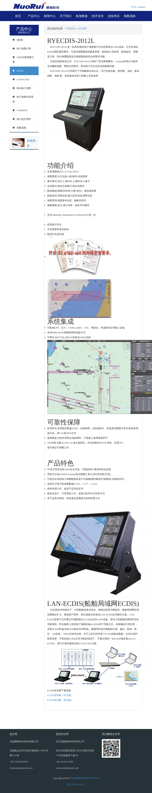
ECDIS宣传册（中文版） (60, 695)
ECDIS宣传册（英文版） (60, 700)
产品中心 (34, 16)
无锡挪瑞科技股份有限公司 (85, 778)
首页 (18, 16)
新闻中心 (50, 16)
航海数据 (82, 16)
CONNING (22, 110)
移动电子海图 (24, 88)
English (141, 7)
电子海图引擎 (24, 48)
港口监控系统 (24, 119)
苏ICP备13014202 (76, 784)
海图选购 (129, 16)
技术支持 (97, 16)
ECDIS (20, 70)
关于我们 (66, 16)
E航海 (20, 39)
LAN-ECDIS (23, 79)
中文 (133, 7)
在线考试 (114, 16)
